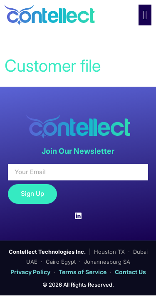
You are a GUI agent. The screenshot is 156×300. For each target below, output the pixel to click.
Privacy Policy (30, 271)
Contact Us (130, 271)
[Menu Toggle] (145, 15)
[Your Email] (78, 172)
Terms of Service (82, 271)
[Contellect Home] (57, 15)
